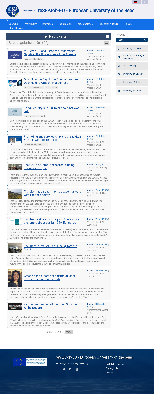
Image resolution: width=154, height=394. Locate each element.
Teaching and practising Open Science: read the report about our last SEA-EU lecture (52, 221)
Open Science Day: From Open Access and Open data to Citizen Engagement (51, 81)
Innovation (48, 24)
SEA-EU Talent (17, 28)
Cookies (109, 372)
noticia (90, 51)
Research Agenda (109, 24)
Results (129, 24)
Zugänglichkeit (113, 368)
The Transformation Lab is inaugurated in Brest (50, 247)
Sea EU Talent (39, 116)
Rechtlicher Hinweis (115, 364)
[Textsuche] (129, 40)
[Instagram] (71, 369)
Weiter (69, 331)
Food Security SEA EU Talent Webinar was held (51, 109)
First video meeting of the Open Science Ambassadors (50, 306)
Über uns (14, 24)
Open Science (86, 24)
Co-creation (66, 24)
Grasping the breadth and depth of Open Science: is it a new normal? (50, 277)
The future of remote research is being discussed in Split (49, 166)
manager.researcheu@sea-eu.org (72, 363)
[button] (59, 36)
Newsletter (38, 59)
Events (28, 59)
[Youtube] (77, 369)
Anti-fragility (31, 24)
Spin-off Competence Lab (36, 144)
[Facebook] (58, 369)
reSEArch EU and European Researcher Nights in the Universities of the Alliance (50, 52)
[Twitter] (64, 369)
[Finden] (145, 40)
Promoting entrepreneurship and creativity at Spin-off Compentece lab (53, 138)
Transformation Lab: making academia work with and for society (52, 193)
